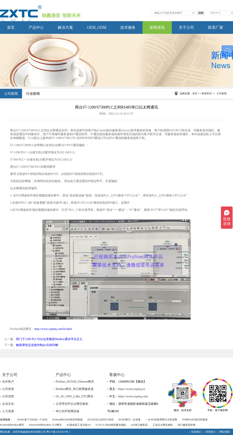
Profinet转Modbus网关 (12, 424)
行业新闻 (33, 93)
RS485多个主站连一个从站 (32, 419)
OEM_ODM (96, 27)
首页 (11, 27)
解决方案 (65, 27)
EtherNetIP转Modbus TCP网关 (45, 424)
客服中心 (117, 375)
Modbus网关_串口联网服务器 (75, 389)
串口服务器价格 (187, 424)
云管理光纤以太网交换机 (72, 403)
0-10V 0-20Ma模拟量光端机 (111, 424)
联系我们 (196, 431)
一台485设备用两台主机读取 (161, 419)
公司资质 (8, 389)
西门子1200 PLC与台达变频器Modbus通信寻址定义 (49, 339)
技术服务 (128, 27)
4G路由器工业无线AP (79, 424)
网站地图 (224, 431)
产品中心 (36, 27)
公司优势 (8, 396)
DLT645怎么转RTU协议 (100, 419)
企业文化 (8, 403)
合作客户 (8, 381)
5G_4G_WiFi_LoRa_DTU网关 (74, 396)
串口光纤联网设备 (67, 411)
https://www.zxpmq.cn (131, 389)
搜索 (201, 12)
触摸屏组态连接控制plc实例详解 (37, 345)
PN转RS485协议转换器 (195, 419)
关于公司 (186, 27)
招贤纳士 (210, 431)
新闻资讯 (157, 27)
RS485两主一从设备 (130, 419)
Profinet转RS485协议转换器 (67, 419)
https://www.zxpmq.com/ (133, 396)
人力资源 (8, 411)
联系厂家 (215, 27)
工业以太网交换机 (163, 424)
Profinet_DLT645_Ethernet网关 (75, 381)
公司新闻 (11, 93)
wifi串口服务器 (139, 424)
